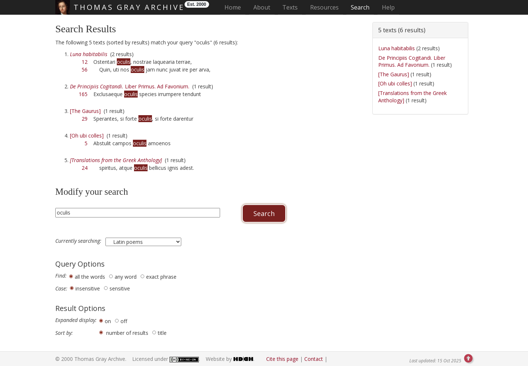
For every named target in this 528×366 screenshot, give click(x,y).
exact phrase (161, 276)
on (108, 321)
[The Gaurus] (85, 110)
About (261, 7)
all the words (90, 276)
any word (126, 276)
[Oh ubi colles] (87, 135)
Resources (324, 7)
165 (83, 94)
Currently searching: (79, 241)
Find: (61, 275)
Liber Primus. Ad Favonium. (129, 86)
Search (360, 7)
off (123, 321)
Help (388, 7)
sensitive (119, 288)
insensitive (87, 288)
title (162, 332)
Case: (61, 288)
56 (85, 69)
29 (85, 118)
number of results (127, 332)
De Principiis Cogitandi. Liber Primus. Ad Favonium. (411, 61)
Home (234, 7)
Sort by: (64, 333)
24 (85, 167)
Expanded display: (76, 320)
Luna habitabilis (396, 48)
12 (85, 61)
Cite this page (282, 358)
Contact (313, 358)
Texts (290, 7)
